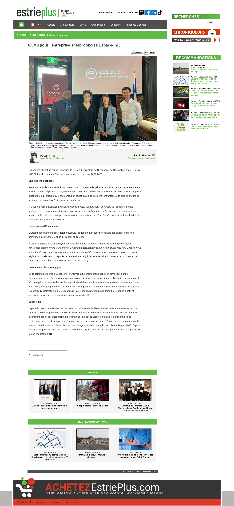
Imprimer (139, 53)
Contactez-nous (106, 12)
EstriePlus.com (32, 502)
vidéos (138, 492)
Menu (36, 25)
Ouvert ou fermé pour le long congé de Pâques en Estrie (204, 104)
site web (129, 492)
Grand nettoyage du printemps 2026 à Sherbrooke (205, 127)
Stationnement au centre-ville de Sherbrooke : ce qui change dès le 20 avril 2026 (205, 81)
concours (62, 492)
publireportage (91, 492)
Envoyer (152, 53)
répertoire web (75, 492)
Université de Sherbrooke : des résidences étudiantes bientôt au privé (205, 92)
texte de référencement (112, 492)
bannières (50, 492)
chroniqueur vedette (153, 492)
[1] (50, 334)
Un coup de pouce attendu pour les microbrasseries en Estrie (205, 116)
